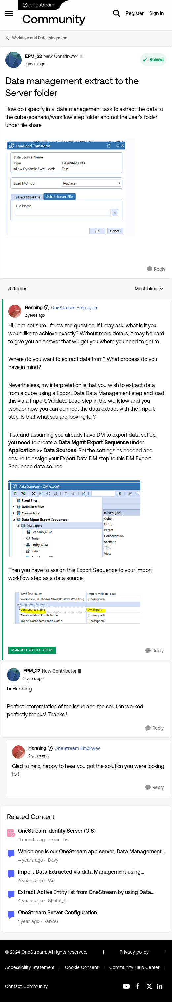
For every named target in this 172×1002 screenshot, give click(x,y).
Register (135, 13)
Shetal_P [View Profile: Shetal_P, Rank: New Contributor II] (57, 900)
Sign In (156, 13)
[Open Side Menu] (9, 13)
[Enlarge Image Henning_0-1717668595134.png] (74, 518)
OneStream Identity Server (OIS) (57, 831)
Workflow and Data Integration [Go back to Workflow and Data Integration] (36, 37)
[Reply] (156, 269)
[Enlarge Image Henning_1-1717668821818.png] (74, 608)
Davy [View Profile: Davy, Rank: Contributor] (53, 860)
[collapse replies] (86, 302)
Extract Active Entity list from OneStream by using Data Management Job (84, 892)
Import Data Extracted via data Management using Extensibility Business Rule (79, 872)
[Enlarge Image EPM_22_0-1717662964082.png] (71, 188)
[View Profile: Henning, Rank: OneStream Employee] (14, 311)
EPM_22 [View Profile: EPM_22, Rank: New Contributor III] (33, 56)
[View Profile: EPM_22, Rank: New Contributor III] (13, 60)
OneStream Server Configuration (57, 912)
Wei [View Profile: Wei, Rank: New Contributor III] (52, 880)
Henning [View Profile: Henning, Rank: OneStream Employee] (33, 307)
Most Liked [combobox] (149, 289)
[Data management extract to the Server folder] (35, 315)
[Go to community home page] (52, 13)
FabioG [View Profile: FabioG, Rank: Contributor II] (51, 921)
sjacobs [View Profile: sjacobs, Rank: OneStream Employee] (60, 839)
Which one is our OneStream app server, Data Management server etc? (90, 851)
